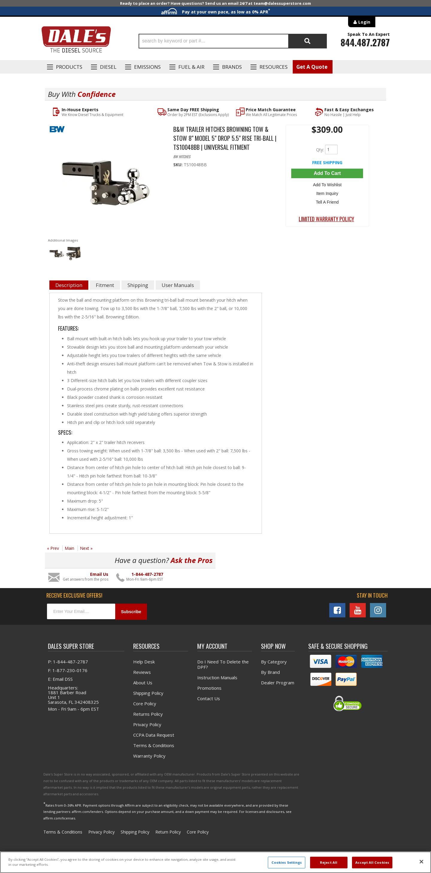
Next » (86, 549)
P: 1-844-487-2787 (68, 662)
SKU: (178, 165)
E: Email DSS (60, 679)
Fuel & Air (191, 66)
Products (69, 66)
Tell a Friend (327, 202)
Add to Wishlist (327, 185)
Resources (273, 66)
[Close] (421, 861)
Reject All (328, 862)
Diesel (108, 66)
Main (69, 549)
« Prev (53, 549)
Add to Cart (327, 173)
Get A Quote (311, 66)
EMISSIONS (147, 66)
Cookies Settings (286, 862)
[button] (233, 41)
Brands (232, 66)
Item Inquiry (327, 193)
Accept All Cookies (372, 862)
